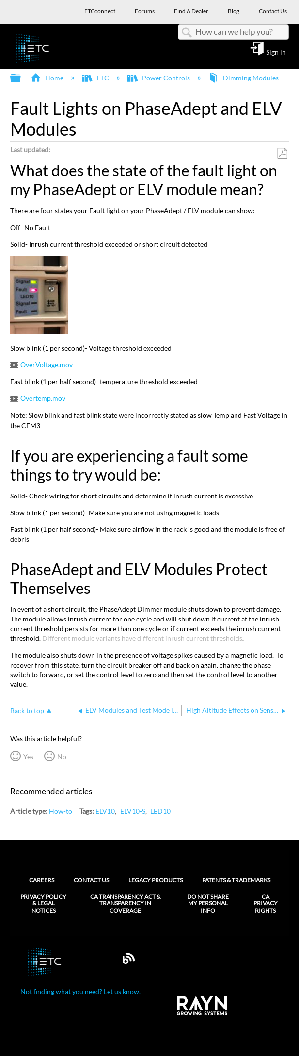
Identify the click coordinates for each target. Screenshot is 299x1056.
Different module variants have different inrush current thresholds (142, 638)
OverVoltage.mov (46, 364)
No (61, 756)
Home (48, 78)
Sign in (276, 52)
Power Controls (159, 78)
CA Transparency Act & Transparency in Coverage (125, 903)
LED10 (160, 811)
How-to (60, 811)
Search (186, 32)
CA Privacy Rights (265, 903)
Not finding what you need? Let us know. (80, 991)
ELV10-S (132, 811)
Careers (41, 880)
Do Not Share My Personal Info (208, 903)
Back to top (27, 710)
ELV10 (105, 811)
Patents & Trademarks (236, 880)
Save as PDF (282, 154)
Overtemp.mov (42, 398)
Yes (28, 756)
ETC (96, 78)
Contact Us (91, 880)
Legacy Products (155, 880)
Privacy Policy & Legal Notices (43, 903)
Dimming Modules (244, 78)
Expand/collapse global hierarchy (22, 78)
